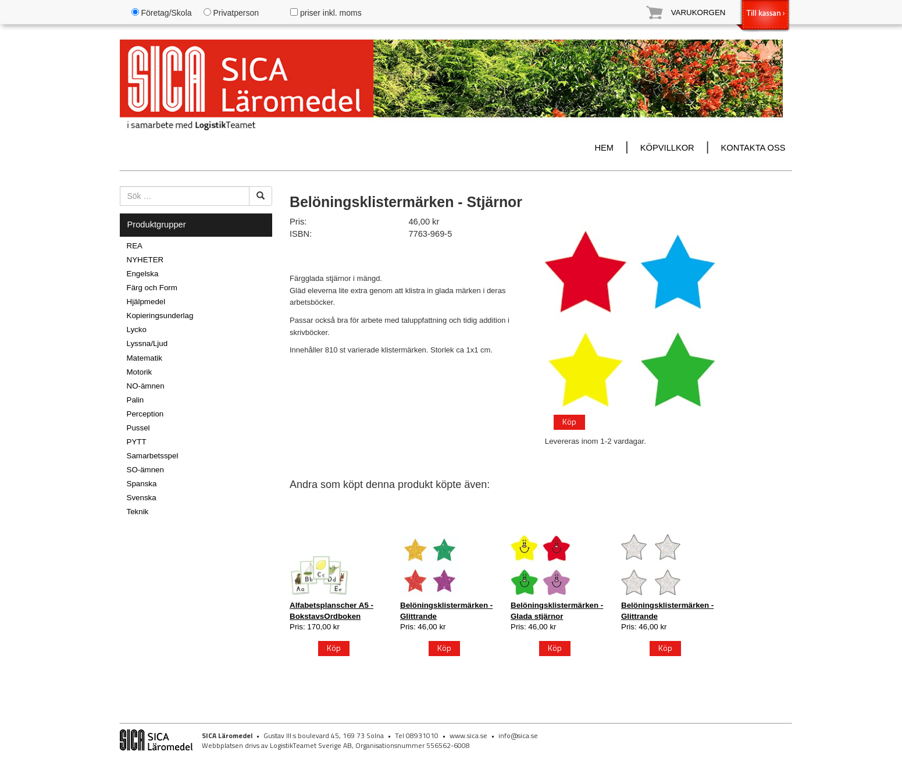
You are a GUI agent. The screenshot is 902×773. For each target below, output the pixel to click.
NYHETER (145, 259)
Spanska (142, 483)
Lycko (137, 329)
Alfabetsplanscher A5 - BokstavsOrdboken (331, 610)
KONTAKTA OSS (753, 147)
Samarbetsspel (153, 455)
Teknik (138, 511)
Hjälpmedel (146, 301)
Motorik (139, 372)
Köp (569, 421)
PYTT (137, 441)
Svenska (141, 497)
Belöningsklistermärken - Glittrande (446, 610)
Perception (145, 413)
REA (134, 245)
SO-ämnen (145, 469)
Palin (135, 400)
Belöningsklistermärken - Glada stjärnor (557, 610)
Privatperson (231, 12)
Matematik (144, 358)
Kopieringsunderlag (160, 315)
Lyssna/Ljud (147, 343)
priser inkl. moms (326, 12)
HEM (604, 147)
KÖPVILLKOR (667, 147)
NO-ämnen (146, 386)
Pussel (138, 427)
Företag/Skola (161, 12)
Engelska (143, 273)
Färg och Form (152, 287)
